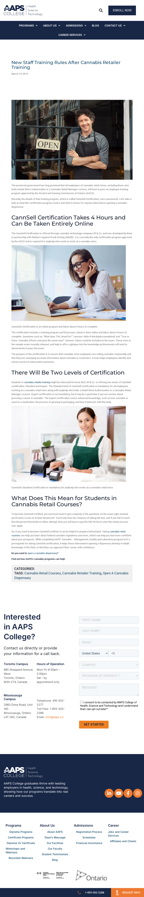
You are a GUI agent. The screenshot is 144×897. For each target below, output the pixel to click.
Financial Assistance (89, 843)
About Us (51, 25)
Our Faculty (55, 848)
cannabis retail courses (42, 573)
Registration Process (89, 831)
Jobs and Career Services (118, 833)
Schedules (89, 837)
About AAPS (55, 831)
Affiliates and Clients (123, 841)
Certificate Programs (21, 837)
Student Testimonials (55, 854)
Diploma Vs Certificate (21, 843)
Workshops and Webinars (15, 850)
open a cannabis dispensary (42, 553)
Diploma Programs (20, 831)
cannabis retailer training (37, 382)
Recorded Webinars (21, 857)
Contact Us (115, 25)
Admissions (76, 25)
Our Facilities (55, 843)
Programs (28, 25)
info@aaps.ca (54, 717)
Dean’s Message (55, 837)
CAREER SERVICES (72, 34)
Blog (95, 25)
